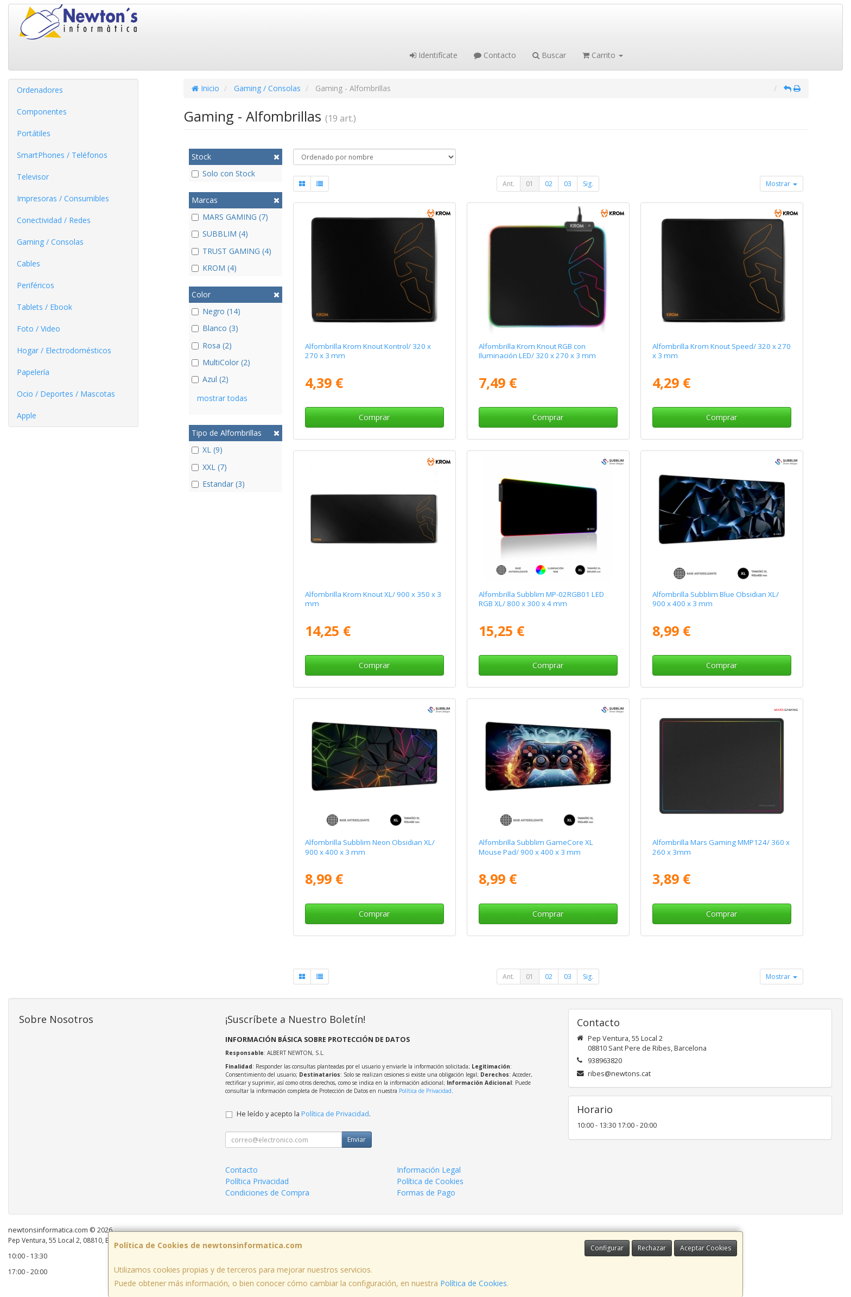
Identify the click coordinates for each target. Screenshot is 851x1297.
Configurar (607, 1248)
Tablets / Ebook (44, 307)
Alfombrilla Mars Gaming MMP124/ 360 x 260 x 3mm (721, 846)
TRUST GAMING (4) (231, 251)
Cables (28, 263)
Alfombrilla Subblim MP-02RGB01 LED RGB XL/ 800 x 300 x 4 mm (541, 598)
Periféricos (35, 285)
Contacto (495, 55)
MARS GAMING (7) (230, 217)
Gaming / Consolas (50, 242)
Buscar (549, 55)
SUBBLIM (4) (220, 233)
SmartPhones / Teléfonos (62, 155)
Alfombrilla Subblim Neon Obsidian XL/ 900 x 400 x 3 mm (370, 846)
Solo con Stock (223, 173)
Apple (26, 415)
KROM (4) (214, 268)
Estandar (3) (218, 484)
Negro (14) (216, 311)
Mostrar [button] (781, 183)
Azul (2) (210, 379)
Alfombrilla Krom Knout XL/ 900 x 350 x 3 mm (373, 598)
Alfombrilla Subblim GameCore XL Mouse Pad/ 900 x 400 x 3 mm (536, 846)
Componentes (42, 111)
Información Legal (429, 1170)
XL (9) (207, 449)
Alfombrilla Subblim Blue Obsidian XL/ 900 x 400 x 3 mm (715, 598)
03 (567, 183)
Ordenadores (40, 90)
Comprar (374, 417)
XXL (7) (209, 467)
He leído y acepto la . (304, 1113)
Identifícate (434, 55)
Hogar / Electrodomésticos (64, 350)
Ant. (509, 183)
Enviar (356, 1139)
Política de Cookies (473, 1283)
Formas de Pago (426, 1192)
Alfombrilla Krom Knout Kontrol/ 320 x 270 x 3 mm (368, 350)
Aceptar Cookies (705, 1248)
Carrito (602, 55)
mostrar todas (222, 398)
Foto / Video (38, 328)
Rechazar (652, 1248)
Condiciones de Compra (267, 1192)
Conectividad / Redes (54, 220)
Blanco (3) (215, 328)
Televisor (33, 176)
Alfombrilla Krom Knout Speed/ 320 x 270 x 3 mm (721, 350)
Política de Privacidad (425, 1091)
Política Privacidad (257, 1181)
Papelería (33, 372)
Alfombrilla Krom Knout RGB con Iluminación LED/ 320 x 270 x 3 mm (537, 350)
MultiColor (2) (221, 362)
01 (530, 183)
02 (548, 183)
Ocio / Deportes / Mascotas (66, 394)
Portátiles (33, 133)
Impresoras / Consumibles (63, 198)
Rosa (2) (212, 345)
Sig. (588, 183)
